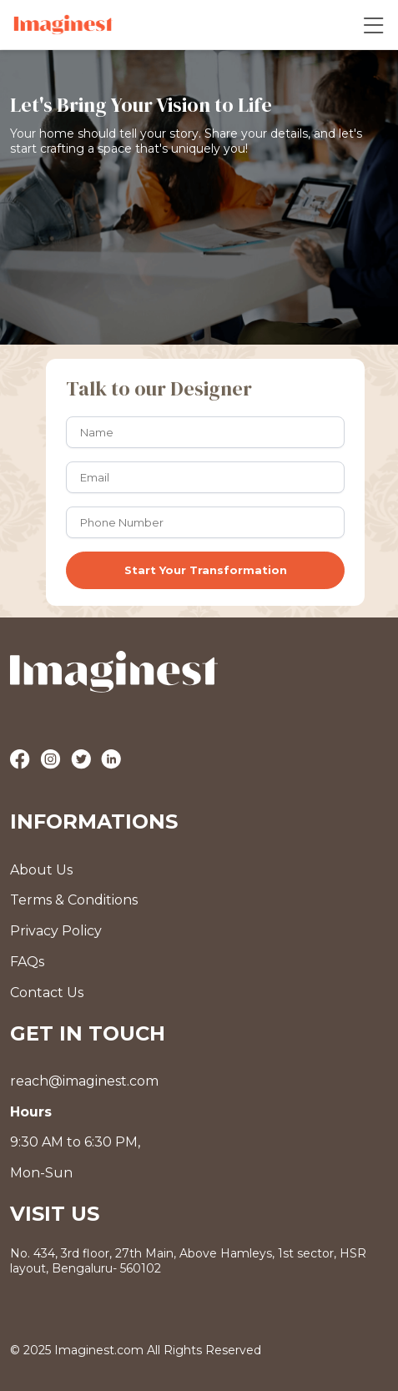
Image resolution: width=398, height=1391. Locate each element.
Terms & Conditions (74, 900)
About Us (41, 870)
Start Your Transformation (205, 570)
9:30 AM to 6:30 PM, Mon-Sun (75, 1143)
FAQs (27, 962)
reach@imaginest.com (84, 1081)
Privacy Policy (56, 931)
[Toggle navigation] (374, 24)
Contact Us (46, 992)
